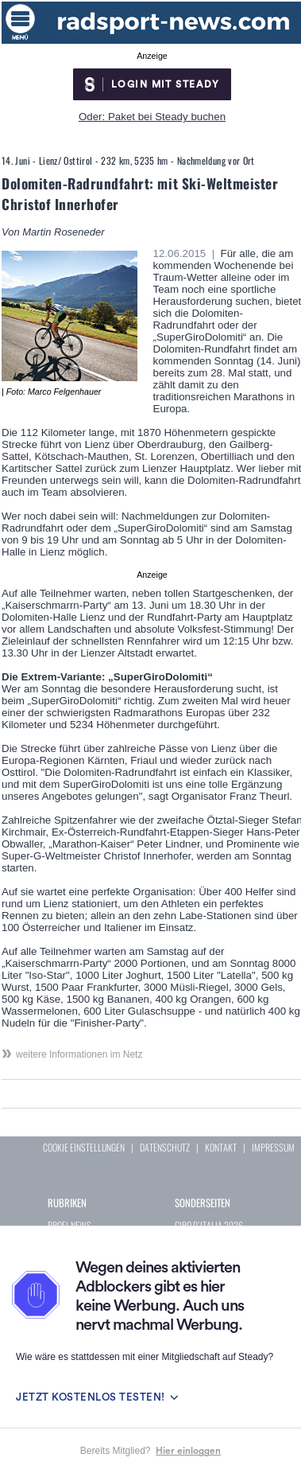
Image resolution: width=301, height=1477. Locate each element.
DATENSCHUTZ (165, 1147)
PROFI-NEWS (69, 1225)
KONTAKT (221, 1147)
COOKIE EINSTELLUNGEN (84, 1147)
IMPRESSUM (273, 1147)
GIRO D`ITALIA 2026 (209, 1225)
